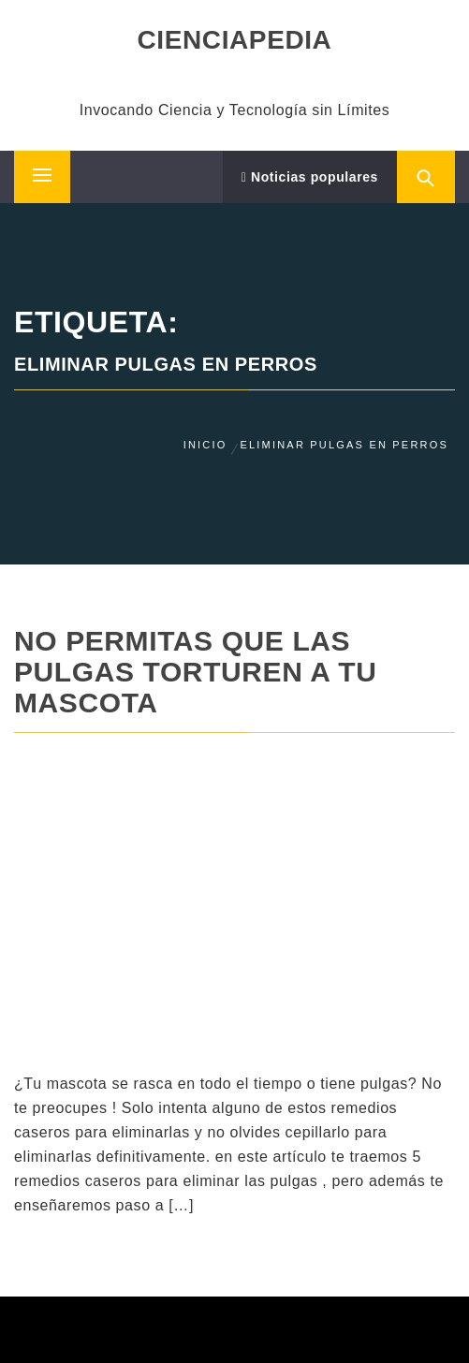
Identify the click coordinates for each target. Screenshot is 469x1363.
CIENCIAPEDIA (235, 39)
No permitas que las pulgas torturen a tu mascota (195, 671)
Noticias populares (310, 176)
